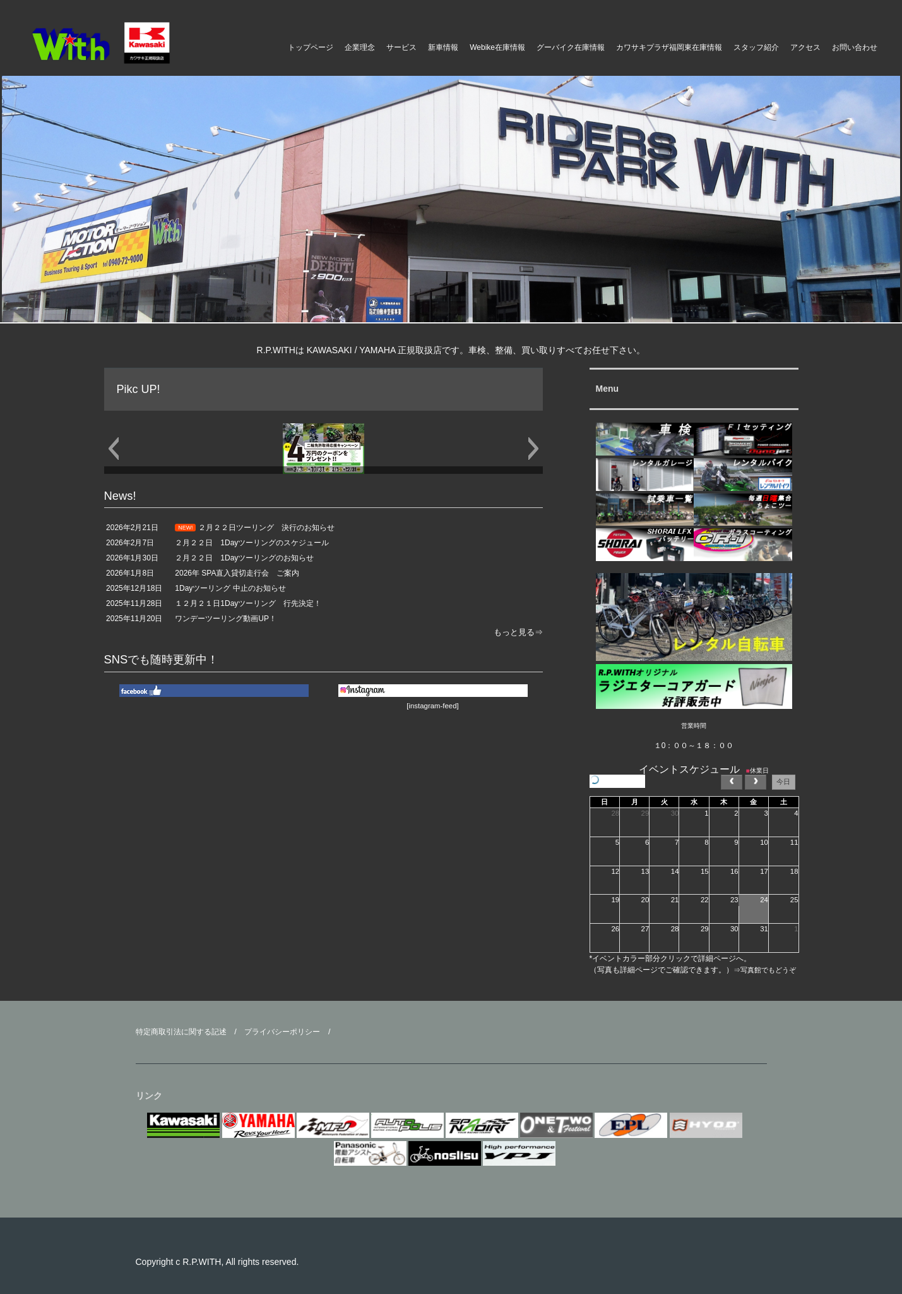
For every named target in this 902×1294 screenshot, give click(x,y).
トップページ (310, 47)
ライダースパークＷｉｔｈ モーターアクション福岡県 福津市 (126, 43)
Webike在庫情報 (497, 47)
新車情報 (443, 47)
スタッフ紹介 (756, 47)
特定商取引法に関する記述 (181, 1031)
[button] (113, 448)
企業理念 (360, 47)
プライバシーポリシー (282, 1031)
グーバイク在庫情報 (571, 47)
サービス (401, 47)
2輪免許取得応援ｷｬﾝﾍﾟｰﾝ (323, 470)
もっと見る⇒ (518, 632)
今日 (783, 781)
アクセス (805, 47)
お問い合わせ (854, 47)
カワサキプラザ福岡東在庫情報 (669, 47)
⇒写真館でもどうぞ (764, 970)
